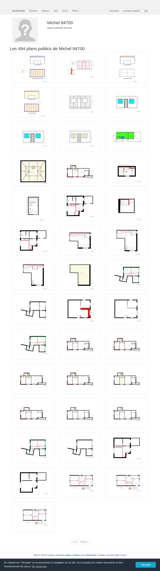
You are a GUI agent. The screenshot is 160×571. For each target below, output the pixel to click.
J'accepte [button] (145, 565)
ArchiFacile (18, 10)
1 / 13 (73, 542)
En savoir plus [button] (39, 566)
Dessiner (33, 11)
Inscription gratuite (131, 11)
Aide (56, 11)
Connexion (114, 11)
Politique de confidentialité (84, 555)
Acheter (101, 555)
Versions (45, 11)
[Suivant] (84, 541)
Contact (50, 555)
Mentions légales (63, 555)
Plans (75, 11)
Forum (65, 11)
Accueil (110, 555)
